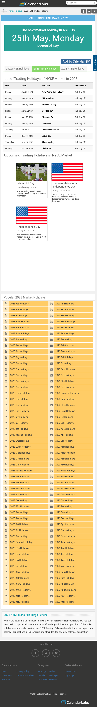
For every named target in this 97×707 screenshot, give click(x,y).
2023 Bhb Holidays (19, 327)
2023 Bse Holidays (64, 339)
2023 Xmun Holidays (20, 590)
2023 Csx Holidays (64, 375)
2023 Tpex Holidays (19, 554)
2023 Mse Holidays (19, 458)
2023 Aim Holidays (64, 303)
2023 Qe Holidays (64, 512)
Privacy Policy (23, 671)
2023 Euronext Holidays (67, 393)
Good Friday (47, 111)
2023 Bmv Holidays (64, 333)
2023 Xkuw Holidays (20, 584)
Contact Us (7, 675)
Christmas (46, 148)
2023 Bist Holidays (64, 327)
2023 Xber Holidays (19, 572)
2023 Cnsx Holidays (65, 369)
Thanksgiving (48, 142)
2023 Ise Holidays (19, 423)
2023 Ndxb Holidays (65, 470)
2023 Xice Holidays (64, 578)
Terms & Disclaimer (25, 675)
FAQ (4, 671)
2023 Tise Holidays (64, 548)
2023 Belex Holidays (65, 321)
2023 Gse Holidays (19, 405)
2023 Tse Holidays (64, 554)
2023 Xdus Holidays (65, 572)
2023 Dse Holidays (19, 387)
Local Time (42, 679)
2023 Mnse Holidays (20, 453)
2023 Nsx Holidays (64, 482)
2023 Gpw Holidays (64, 399)
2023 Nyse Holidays (65, 488)
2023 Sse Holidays (64, 530)
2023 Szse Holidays (65, 536)
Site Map (6, 679)
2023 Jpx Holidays (64, 423)
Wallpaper (53, 675)
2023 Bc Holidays (18, 315)
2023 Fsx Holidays (19, 399)
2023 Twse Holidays (65, 560)
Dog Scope (69, 675)
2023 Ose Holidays (19, 500)
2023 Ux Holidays (18, 566)
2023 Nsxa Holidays (20, 488)
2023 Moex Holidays (65, 453)
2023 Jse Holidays (19, 429)
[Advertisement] (48, 267)
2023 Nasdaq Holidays (21, 470)
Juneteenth (47, 123)
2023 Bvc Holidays (19, 351)
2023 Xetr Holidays (19, 578)
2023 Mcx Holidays (64, 447)
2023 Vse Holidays (64, 566)
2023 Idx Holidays (19, 417)
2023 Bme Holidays (19, 333)
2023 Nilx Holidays (64, 476)
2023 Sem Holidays (64, 518)
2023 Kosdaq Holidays (21, 435)
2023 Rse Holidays (19, 518)
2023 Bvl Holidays (64, 357)
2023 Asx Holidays (19, 309)
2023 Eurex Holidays (20, 393)
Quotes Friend (71, 671)
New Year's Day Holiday (52, 92)
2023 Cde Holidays (19, 369)
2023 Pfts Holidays (19, 506)
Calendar (42, 675)
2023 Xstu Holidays (19, 602)
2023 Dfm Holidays (64, 381)
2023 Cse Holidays (19, 375)
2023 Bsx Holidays (19, 345)
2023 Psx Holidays (19, 512)
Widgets (52, 671)
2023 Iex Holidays (64, 417)
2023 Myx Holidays (64, 464)
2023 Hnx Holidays (19, 411)
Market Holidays (15, 11)
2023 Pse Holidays (64, 506)
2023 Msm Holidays (65, 458)
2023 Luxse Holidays (20, 447)
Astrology (42, 671)
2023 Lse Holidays (64, 441)
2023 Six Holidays (19, 530)
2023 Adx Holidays (19, 303)
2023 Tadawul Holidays (21, 542)
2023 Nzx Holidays (19, 494)
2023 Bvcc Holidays (65, 351)
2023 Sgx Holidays (64, 524)
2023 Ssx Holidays (19, 536)
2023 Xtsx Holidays (64, 602)
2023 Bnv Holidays (19, 339)
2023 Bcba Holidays (65, 315)
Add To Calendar (74, 61)
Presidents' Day (49, 104)
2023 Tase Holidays (65, 542)
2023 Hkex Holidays (65, 405)
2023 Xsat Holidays (65, 596)
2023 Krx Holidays (64, 435)
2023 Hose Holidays (65, 411)
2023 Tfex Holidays (19, 548)
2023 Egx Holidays (64, 387)
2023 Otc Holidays (64, 500)
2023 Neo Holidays (19, 476)
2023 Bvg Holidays (19, 357)
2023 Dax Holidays (19, 381)
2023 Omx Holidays (65, 494)
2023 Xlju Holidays (64, 584)
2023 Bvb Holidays (64, 345)
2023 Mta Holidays (19, 464)
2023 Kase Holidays (65, 429)
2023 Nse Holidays (19, 482)
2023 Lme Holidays (19, 441)
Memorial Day (48, 117)
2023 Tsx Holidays (19, 560)
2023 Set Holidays (19, 524)
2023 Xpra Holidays (19, 596)
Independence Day (50, 130)
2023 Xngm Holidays (65, 590)
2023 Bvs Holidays (19, 363)
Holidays (53, 679)
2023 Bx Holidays (64, 363)
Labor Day (46, 136)
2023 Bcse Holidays (19, 321)
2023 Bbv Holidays (64, 309)
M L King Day (48, 98)
